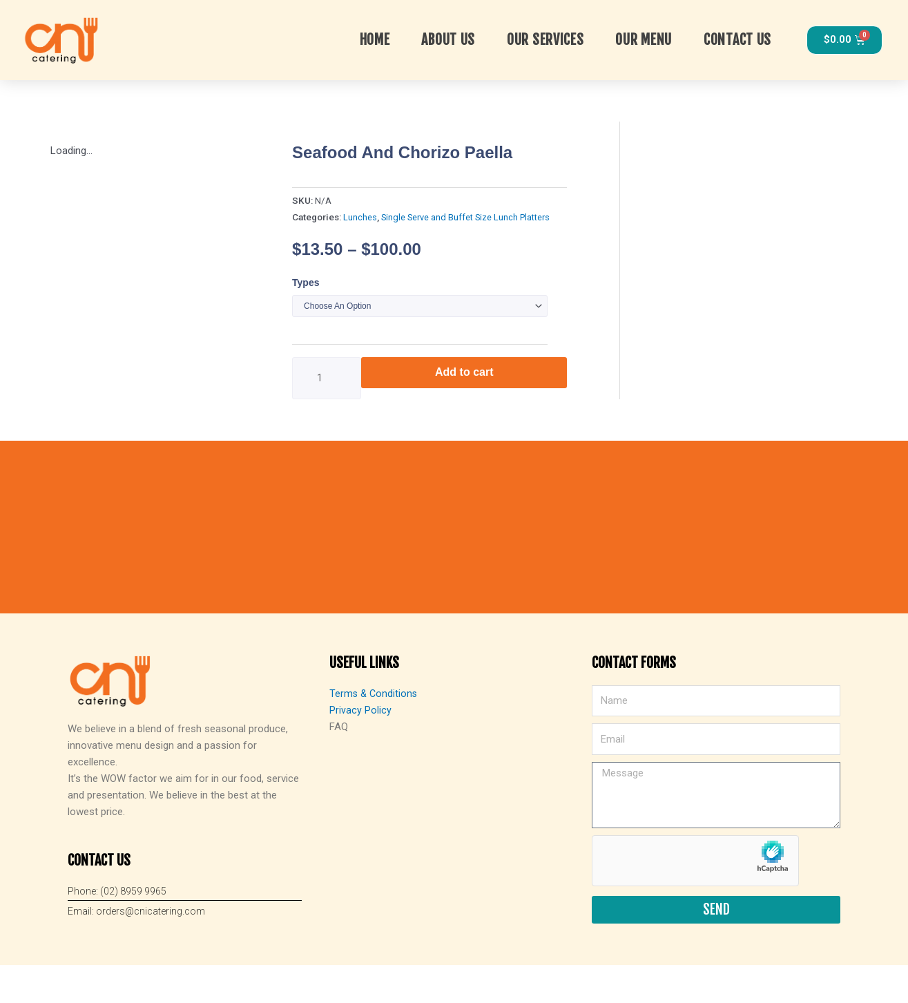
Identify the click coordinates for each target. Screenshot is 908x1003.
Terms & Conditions (374, 731)
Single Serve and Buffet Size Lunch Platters (468, 214)
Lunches (360, 214)
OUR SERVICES (545, 38)
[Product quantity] (326, 376)
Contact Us (737, 38)
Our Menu (643, 38)
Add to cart (464, 370)
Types (305, 279)
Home (375, 38)
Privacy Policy (360, 748)
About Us (448, 38)
